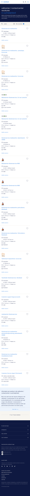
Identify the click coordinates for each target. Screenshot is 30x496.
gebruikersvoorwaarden (6, 472)
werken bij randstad (5, 470)
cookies (3, 475)
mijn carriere (4, 433)
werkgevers (3, 429)
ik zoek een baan (5, 425)
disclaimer (3, 477)
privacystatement (5, 474)
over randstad (4, 437)
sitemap (3, 479)
